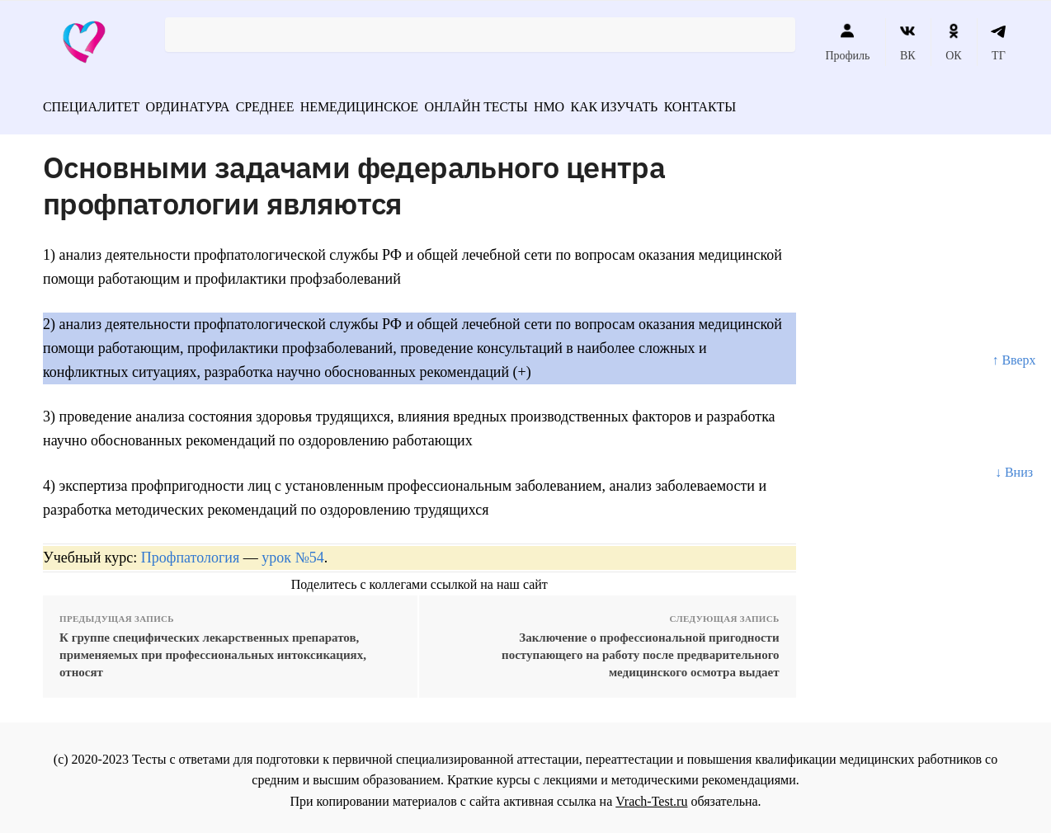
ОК (953, 42)
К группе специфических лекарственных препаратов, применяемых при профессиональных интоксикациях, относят (212, 648)
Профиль (847, 42)
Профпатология (190, 552)
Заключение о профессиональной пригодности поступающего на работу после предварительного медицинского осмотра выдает (641, 648)
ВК (908, 42)
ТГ (998, 42)
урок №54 (292, 552)
